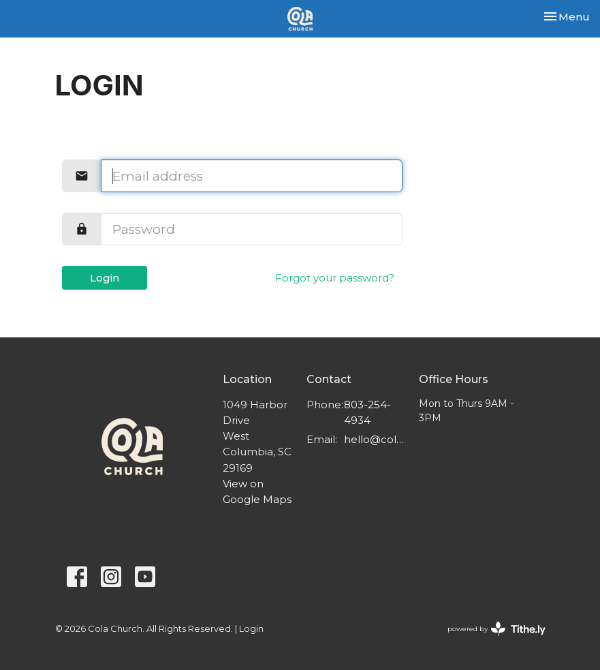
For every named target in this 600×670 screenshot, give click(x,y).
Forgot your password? (334, 277)
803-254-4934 (367, 412)
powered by (496, 628)
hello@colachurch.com (374, 439)
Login (104, 277)
